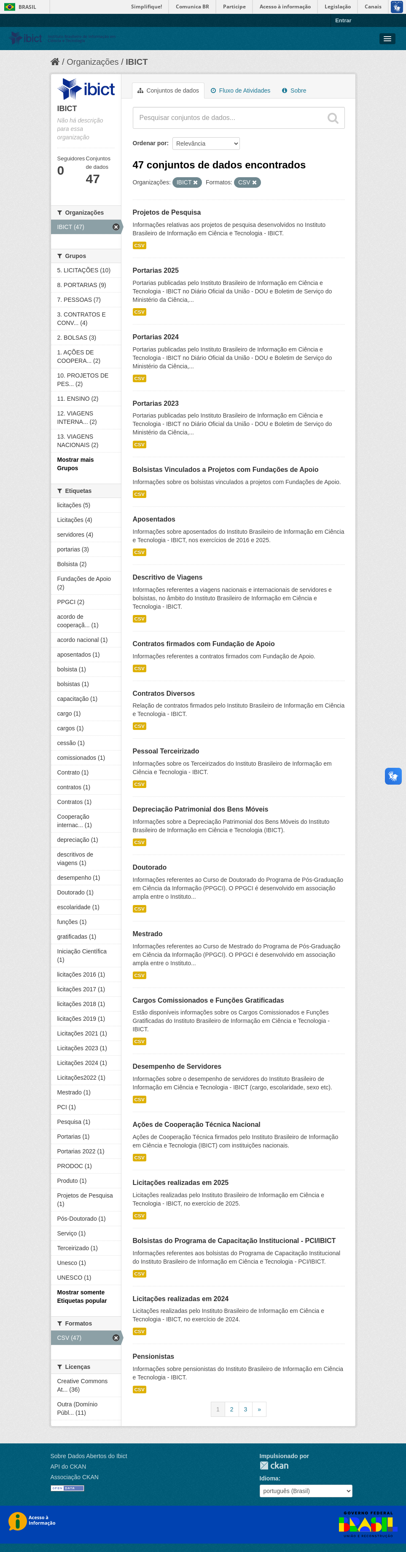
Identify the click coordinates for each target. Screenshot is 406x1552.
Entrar (343, 20)
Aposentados (154, 519)
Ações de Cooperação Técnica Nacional (197, 1124)
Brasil (27, 7)
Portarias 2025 (156, 270)
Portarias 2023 (156, 403)
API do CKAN (68, 1466)
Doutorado (150, 867)
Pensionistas (154, 1356)
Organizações (92, 62)
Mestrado (148, 933)
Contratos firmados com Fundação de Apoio (204, 643)
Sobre (294, 90)
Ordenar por (150, 143)
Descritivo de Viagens (168, 577)
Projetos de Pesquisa (167, 212)
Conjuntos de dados (168, 90)
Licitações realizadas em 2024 (181, 1298)
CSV (139, 245)
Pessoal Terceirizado (166, 751)
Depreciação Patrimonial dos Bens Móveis (201, 809)
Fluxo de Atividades (240, 90)
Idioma (269, 1478)
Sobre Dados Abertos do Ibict (89, 1456)
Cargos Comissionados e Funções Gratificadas (208, 1000)
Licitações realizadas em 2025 (181, 1182)
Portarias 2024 (156, 337)
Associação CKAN (75, 1477)
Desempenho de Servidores (177, 1066)
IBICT (137, 62)
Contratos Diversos (164, 693)
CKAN (274, 1465)
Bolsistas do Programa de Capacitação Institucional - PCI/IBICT (234, 1240)
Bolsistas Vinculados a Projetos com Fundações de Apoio (226, 469)
